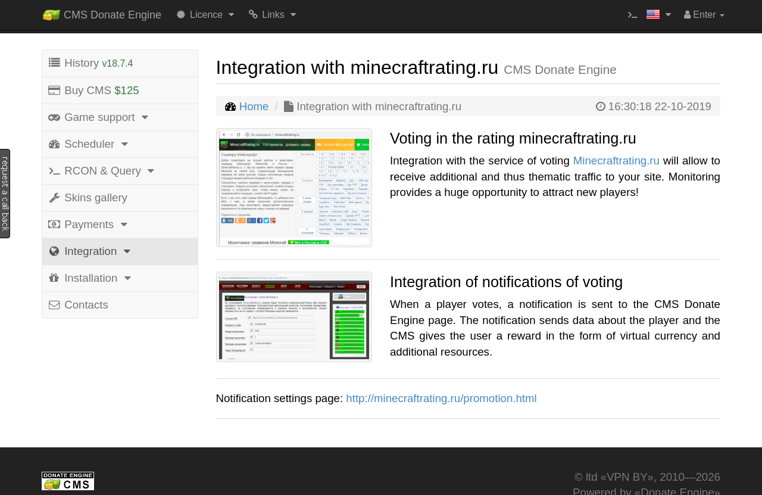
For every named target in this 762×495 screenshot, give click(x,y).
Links (273, 15)
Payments (89, 224)
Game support (99, 117)
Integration (91, 251)
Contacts (77, 304)
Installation (91, 278)
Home (254, 106)
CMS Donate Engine (101, 12)
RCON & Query (102, 170)
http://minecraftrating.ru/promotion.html (441, 398)
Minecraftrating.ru (616, 160)
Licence (206, 15)
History (90, 63)
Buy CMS (93, 90)
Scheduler (89, 144)
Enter (704, 15)
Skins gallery (87, 197)
